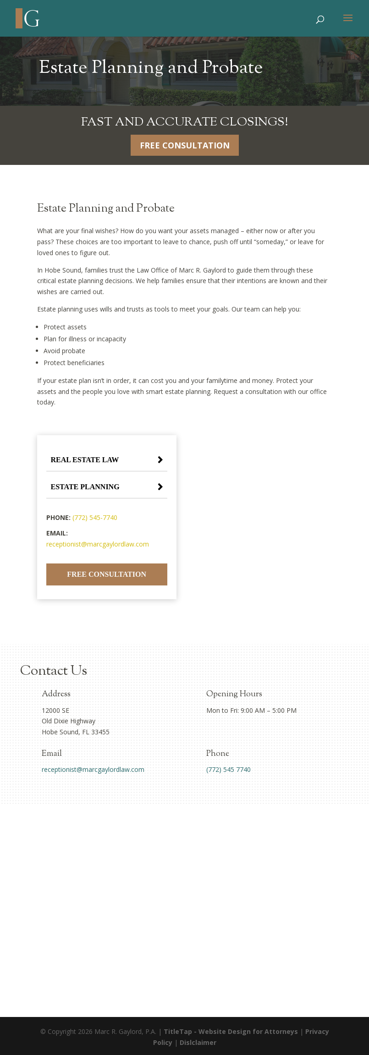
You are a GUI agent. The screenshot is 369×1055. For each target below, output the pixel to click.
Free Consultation (185, 145)
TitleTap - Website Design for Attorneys (231, 1031)
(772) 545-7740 (94, 517)
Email (52, 754)
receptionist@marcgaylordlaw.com (97, 544)
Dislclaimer (198, 1042)
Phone (217, 754)
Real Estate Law (85, 460)
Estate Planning (85, 487)
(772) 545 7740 (228, 769)
